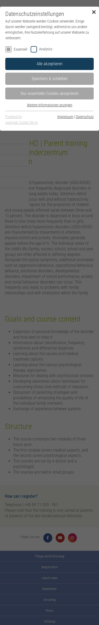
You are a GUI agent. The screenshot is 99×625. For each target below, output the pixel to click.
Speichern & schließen (50, 78)
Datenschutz (85, 117)
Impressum (65, 117)
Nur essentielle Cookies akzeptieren (50, 93)
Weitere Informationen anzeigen (49, 105)
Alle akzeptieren (50, 63)
